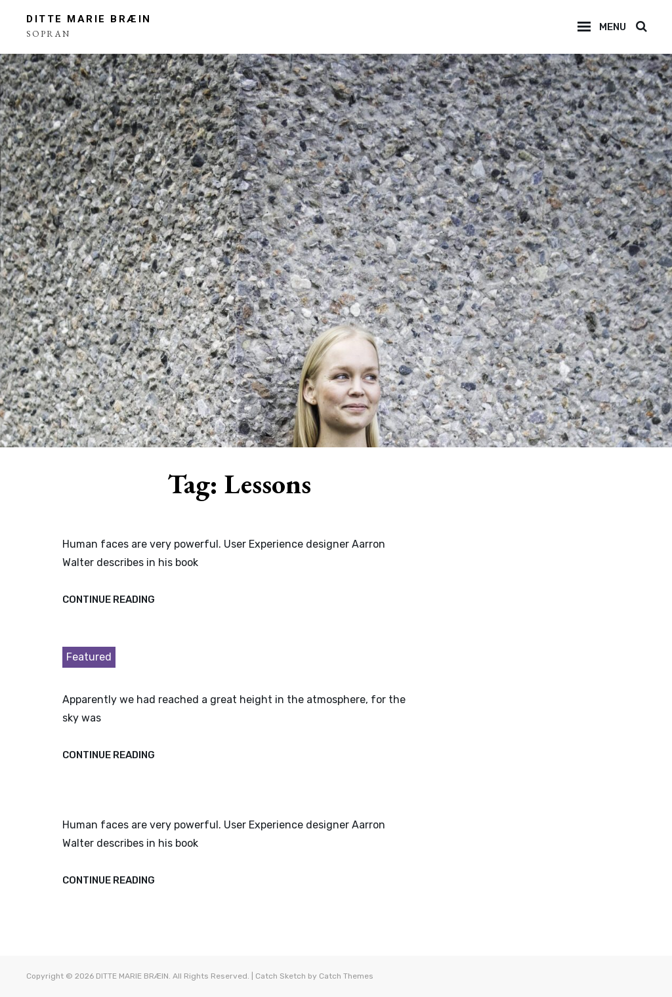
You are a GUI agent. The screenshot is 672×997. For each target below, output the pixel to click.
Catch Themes (346, 976)
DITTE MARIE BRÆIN (89, 19)
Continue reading (108, 600)
